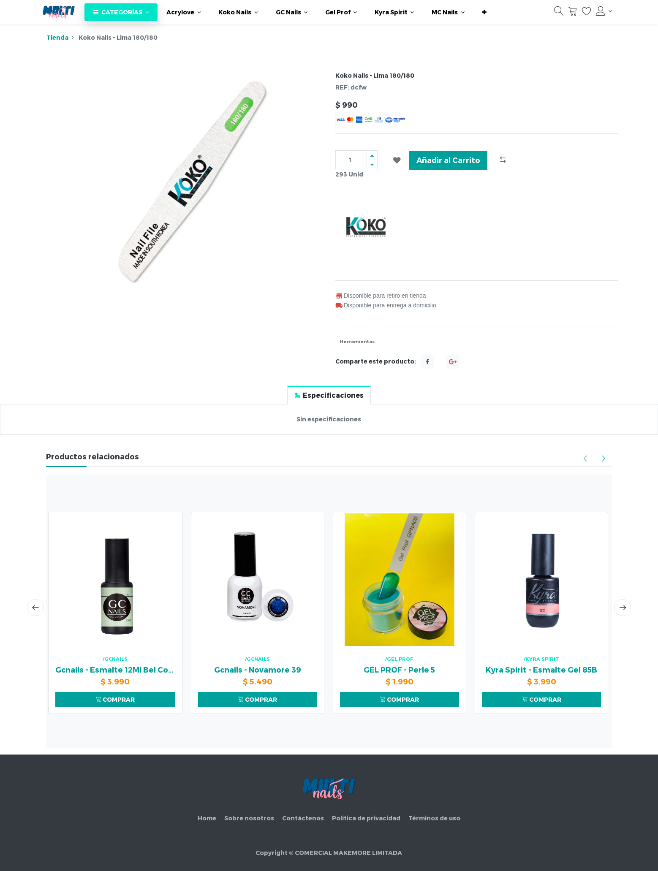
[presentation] (35, 607)
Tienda (57, 37)
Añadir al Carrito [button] (448, 159)
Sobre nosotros (249, 818)
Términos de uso (434, 818)
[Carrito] (572, 13)
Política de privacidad (366, 818)
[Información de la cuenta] (604, 11)
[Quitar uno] (372, 164)
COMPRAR (115, 699)
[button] (484, 12)
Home (207, 818)
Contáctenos (303, 818)
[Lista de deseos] (586, 13)
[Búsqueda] (558, 13)
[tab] (329, 394)
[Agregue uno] (372, 155)
